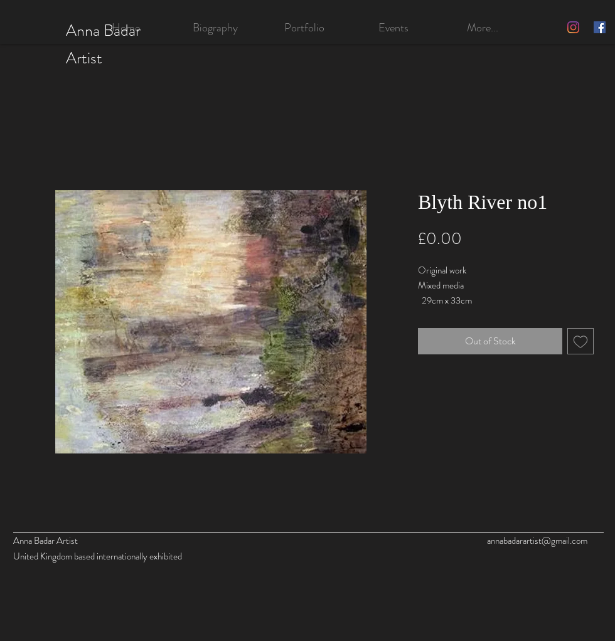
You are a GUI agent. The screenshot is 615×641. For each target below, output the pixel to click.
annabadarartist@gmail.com (537, 541)
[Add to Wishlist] (580, 341)
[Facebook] (600, 27)
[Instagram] (573, 27)
